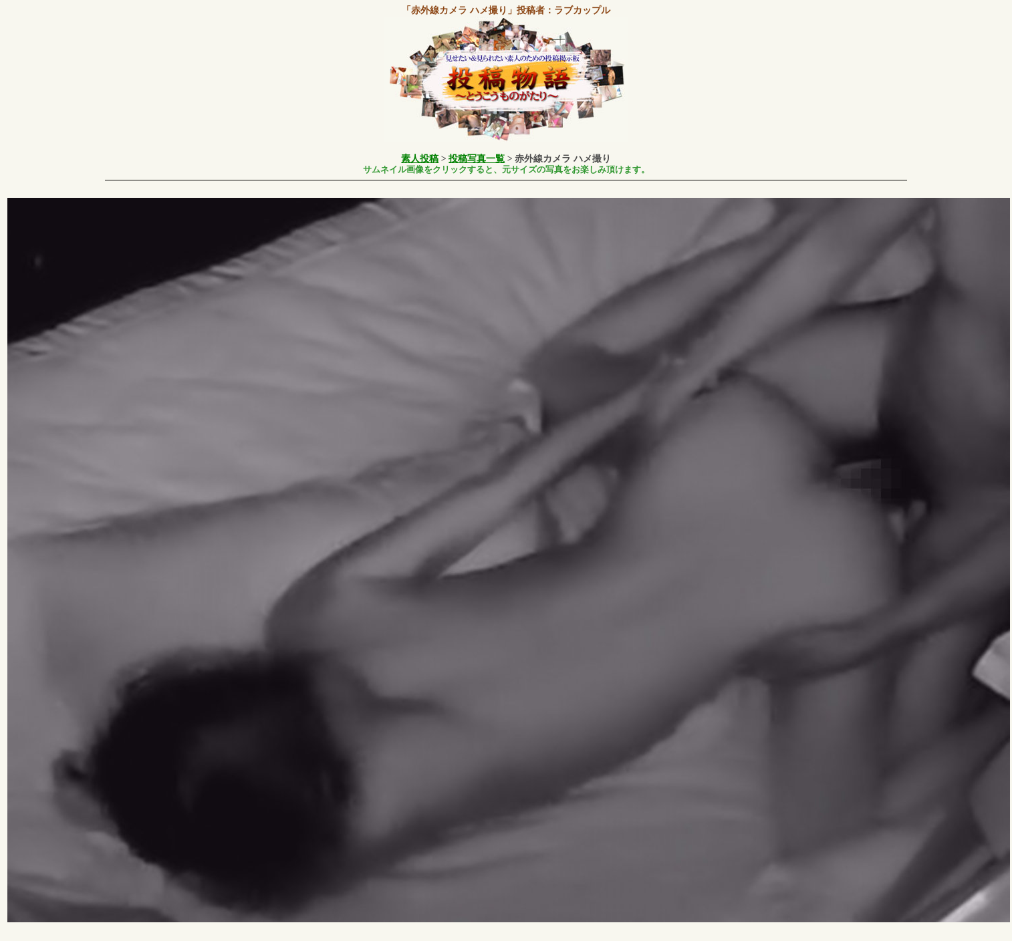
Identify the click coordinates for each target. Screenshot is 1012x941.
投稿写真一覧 (477, 159)
